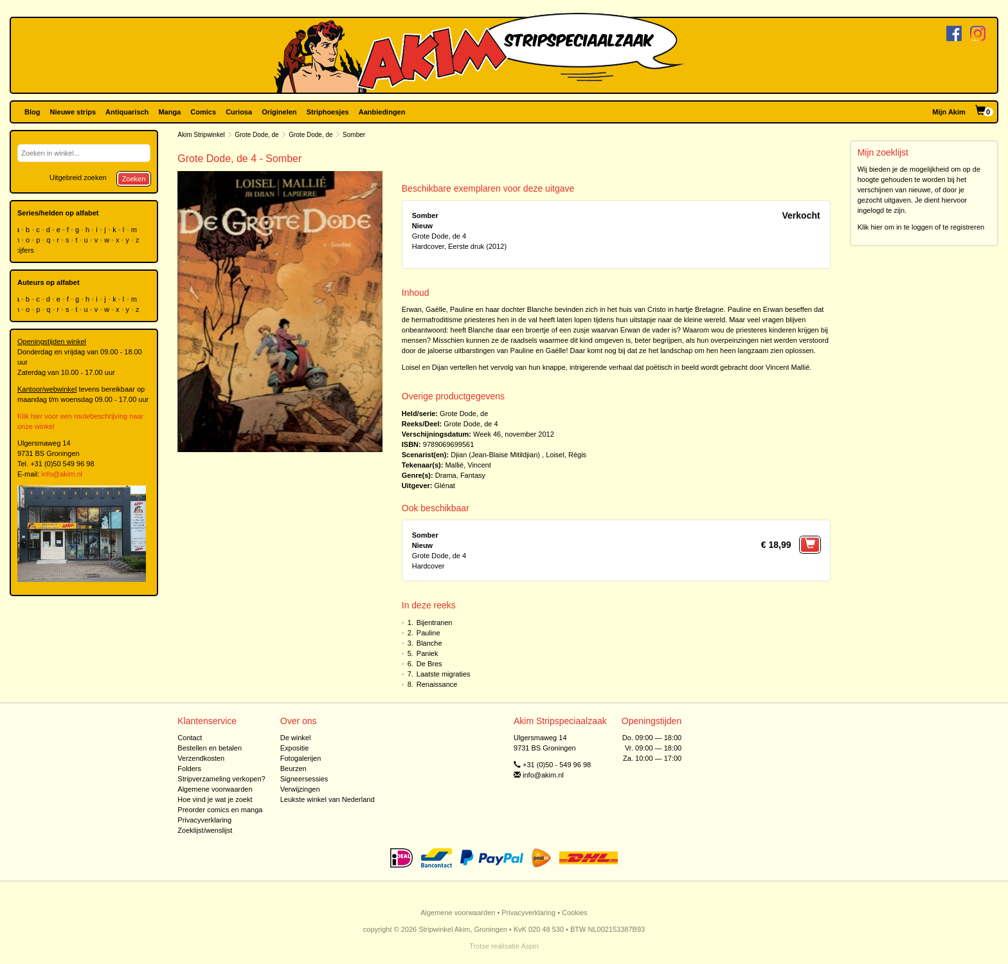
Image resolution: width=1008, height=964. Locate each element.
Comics (203, 112)
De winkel (295, 737)
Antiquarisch (126, 112)
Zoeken (134, 179)
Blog (32, 112)
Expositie (294, 748)
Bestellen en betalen (209, 748)
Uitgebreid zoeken (78, 177)
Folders (189, 768)
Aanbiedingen (382, 112)
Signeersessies (304, 779)
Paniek (427, 653)
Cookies (575, 912)
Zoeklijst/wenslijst (204, 830)
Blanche (429, 643)
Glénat (445, 485)
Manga (169, 112)
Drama (445, 475)
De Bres (429, 664)
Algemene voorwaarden (214, 789)
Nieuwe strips (73, 112)
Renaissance (437, 684)
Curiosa (239, 112)
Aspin (530, 946)
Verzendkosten (200, 758)
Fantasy (472, 475)
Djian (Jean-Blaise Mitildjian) (495, 455)
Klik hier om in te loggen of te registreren (921, 227)
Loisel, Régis (566, 455)
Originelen (279, 112)
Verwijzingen (300, 789)
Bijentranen (435, 622)
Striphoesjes (328, 112)
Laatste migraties (444, 674)
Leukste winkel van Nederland (327, 799)
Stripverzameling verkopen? (221, 779)
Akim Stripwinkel (200, 134)
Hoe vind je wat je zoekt (214, 799)
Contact (189, 737)
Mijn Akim (949, 112)
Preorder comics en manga (219, 810)
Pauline (428, 633)
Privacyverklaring (204, 820)
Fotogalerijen (300, 758)
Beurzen (293, 768)
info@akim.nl (61, 474)
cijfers (25, 250)
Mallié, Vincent (468, 465)
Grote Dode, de (256, 134)
